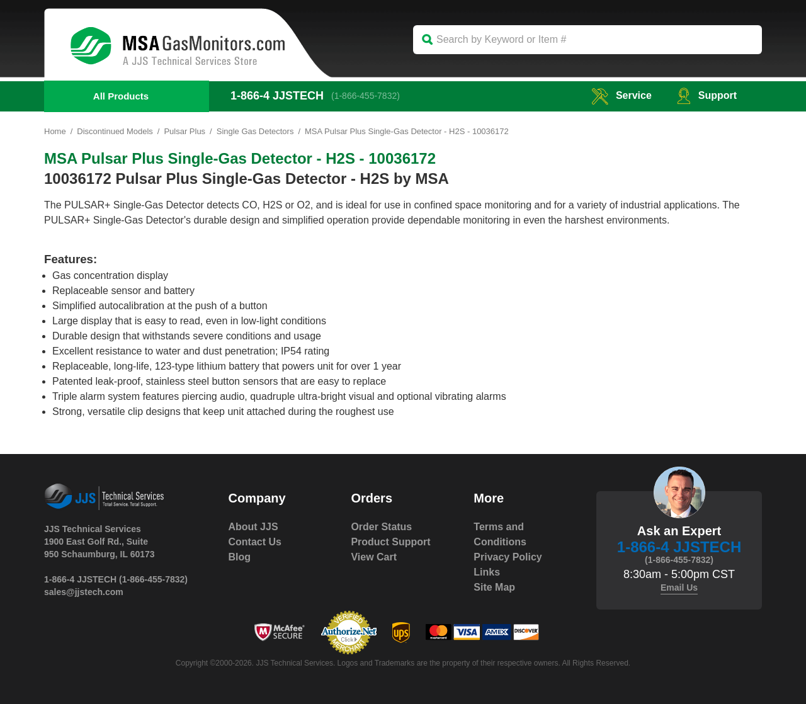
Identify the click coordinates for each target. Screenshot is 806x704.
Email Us (679, 587)
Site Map (494, 587)
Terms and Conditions (500, 534)
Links (487, 572)
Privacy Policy (508, 557)
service (621, 95)
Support (707, 95)
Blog (240, 557)
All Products (121, 96)
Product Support (390, 542)
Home (55, 131)
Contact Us (255, 542)
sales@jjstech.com (83, 592)
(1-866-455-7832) (365, 96)
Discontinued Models (115, 131)
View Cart (374, 557)
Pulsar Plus (185, 131)
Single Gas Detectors (255, 131)
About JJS (253, 526)
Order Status (381, 526)
